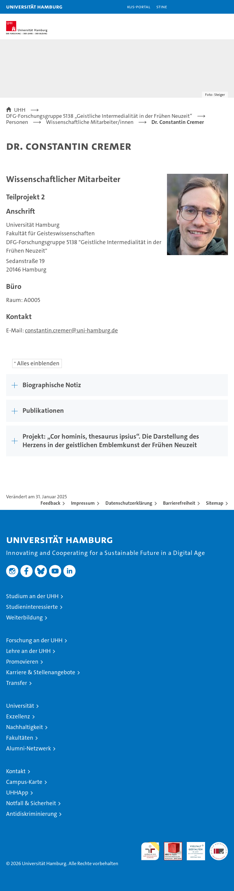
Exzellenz (18, 716)
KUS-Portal (138, 6)
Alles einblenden (38, 363)
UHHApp (17, 792)
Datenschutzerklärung (128, 503)
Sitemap (214, 503)
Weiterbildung (24, 617)
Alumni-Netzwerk (28, 748)
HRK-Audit (192, 848)
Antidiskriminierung (31, 814)
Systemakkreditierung (219, 845)
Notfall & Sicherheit (31, 803)
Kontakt (16, 771)
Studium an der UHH (32, 596)
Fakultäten (19, 738)
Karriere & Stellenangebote (40, 672)
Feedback (50, 503)
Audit (170, 845)
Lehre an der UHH (28, 651)
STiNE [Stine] (161, 6)
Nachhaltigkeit (24, 727)
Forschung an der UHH (34, 640)
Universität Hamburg (34, 6)
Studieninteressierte (32, 607)
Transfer (16, 683)
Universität (20, 706)
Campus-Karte (24, 782)
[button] (210, 7)
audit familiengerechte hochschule (150, 851)
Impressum (83, 503)
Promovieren (22, 661)
